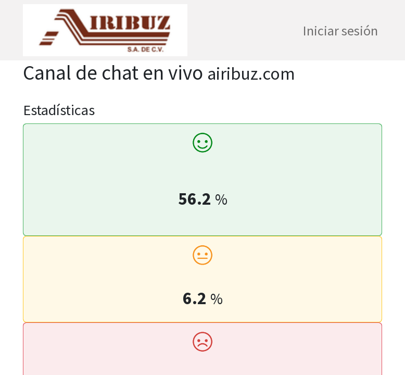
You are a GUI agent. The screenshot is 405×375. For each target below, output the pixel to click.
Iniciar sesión (340, 30)
